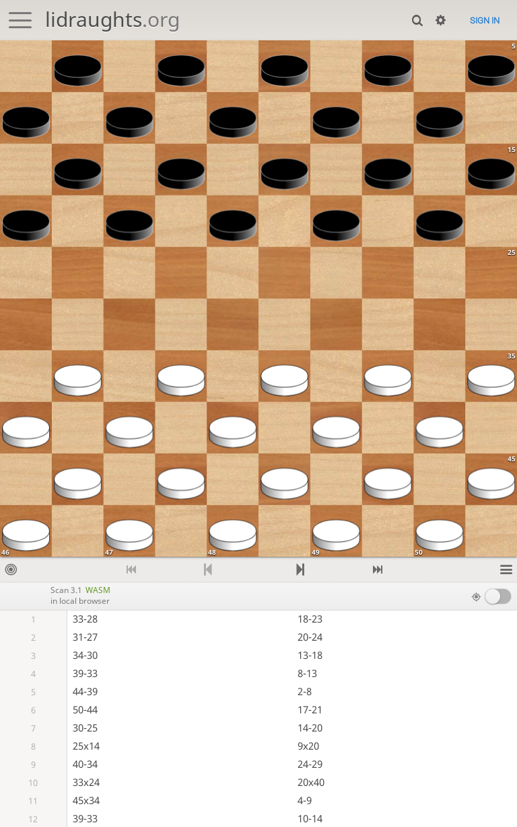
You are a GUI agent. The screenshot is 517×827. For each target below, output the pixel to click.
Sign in (484, 20)
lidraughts (112, 19)
